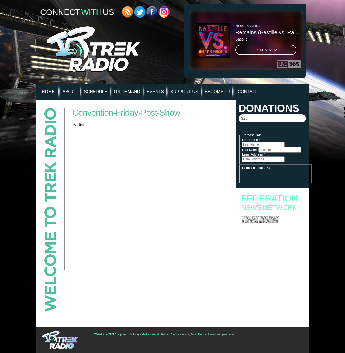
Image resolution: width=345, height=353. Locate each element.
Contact (248, 91)
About (70, 91)
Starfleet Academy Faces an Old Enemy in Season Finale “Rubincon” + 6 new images (269, 250)
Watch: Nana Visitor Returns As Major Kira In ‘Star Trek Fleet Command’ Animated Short (270, 314)
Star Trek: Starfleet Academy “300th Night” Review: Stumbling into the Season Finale (269, 257)
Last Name (250, 150)
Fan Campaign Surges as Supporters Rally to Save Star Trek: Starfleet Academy (271, 229)
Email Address (253, 154)
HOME (48, 91)
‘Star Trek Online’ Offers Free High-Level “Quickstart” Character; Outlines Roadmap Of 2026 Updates (271, 306)
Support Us (184, 91)
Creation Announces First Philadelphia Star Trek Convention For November (269, 287)
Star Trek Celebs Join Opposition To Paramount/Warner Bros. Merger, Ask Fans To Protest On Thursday (271, 295)
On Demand (127, 91)
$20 (244, 118)
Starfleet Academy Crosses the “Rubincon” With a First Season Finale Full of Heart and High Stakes (270, 242)
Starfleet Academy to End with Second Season (271, 234)
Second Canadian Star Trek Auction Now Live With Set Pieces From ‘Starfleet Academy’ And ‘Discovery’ (271, 278)
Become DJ (217, 91)
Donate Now (272, 130)
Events (155, 91)
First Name (251, 140)
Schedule (95, 91)
